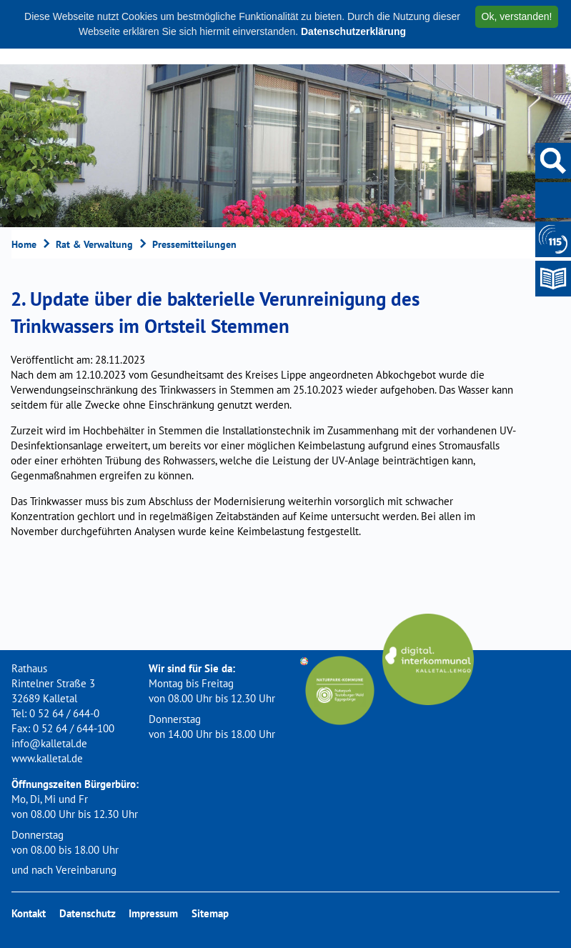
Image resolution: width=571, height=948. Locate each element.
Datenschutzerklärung (353, 31)
